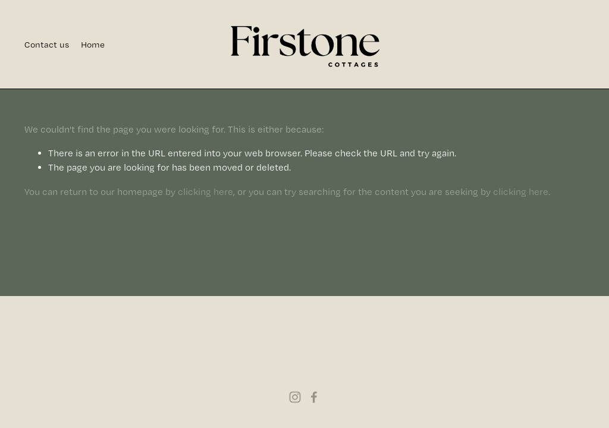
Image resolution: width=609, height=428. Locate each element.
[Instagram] (295, 397)
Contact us (46, 44)
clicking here (205, 191)
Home (93, 44)
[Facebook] (314, 397)
